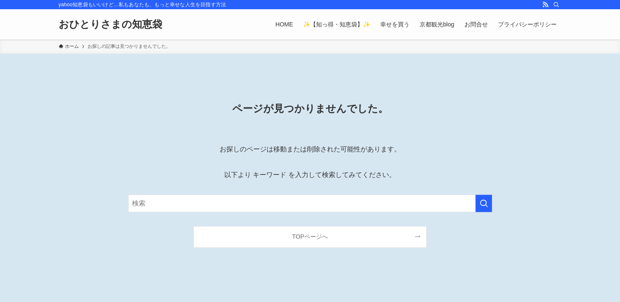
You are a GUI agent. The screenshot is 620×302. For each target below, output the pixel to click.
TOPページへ (310, 236)
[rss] (545, 4)
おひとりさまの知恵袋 (110, 24)
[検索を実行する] (483, 203)
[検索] (556, 4)
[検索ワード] (310, 203)
